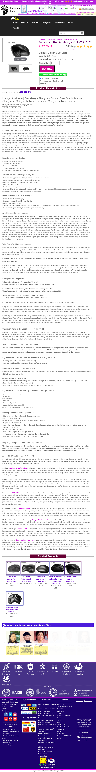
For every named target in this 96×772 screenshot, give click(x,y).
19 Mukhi (15, 493)
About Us (24, 23)
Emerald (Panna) (24, 508)
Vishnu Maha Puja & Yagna (25, 540)
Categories (47, 23)
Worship (16, 28)
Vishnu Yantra (23, 529)
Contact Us (35, 23)
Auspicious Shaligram (55, 39)
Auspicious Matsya (71, 39)
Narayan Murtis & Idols (40, 520)
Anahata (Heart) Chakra (18, 468)
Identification (60, 23)
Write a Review (70, 50)
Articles (71, 23)
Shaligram (42, 39)
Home (15, 23)
